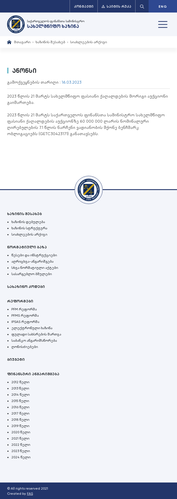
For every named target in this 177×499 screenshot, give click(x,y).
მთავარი (22, 42)
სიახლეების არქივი (88, 42)
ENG (163, 7)
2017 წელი (20, 413)
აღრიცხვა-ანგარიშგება (32, 261)
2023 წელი (20, 451)
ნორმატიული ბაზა (27, 247)
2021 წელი (20, 438)
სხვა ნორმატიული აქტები (34, 268)
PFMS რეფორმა (25, 315)
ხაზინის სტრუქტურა (29, 228)
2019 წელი (20, 426)
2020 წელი (20, 432)
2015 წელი (20, 401)
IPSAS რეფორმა (25, 322)
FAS (30, 494)
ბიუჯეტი (16, 359)
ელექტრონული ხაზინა (31, 328)
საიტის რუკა (116, 7)
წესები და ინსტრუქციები (34, 255)
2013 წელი (20, 388)
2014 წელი (20, 395)
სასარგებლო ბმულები (31, 274)
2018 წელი (20, 420)
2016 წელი (20, 407)
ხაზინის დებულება (28, 222)
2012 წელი (20, 382)
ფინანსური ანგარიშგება (33, 374)
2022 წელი (20, 445)
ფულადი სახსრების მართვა (36, 334)
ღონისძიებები (24, 347)
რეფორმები (20, 301)
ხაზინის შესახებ (50, 42)
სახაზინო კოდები (26, 286)
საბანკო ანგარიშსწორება (34, 341)
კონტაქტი (83, 7)
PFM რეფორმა (24, 309)
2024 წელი (20, 457)
